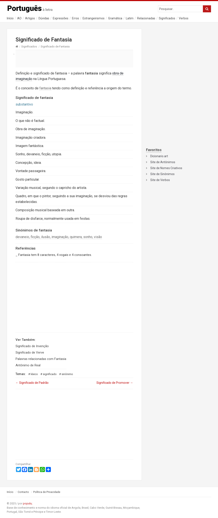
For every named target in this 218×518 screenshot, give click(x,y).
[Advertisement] (74, 58)
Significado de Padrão (32, 382)
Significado (50, 374)
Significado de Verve (30, 352)
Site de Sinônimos (162, 174)
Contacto (23, 492)
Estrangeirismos (94, 18)
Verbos (183, 18)
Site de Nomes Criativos (166, 168)
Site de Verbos (160, 180)
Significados (167, 18)
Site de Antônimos (162, 162)
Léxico (34, 374)
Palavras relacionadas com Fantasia (41, 359)
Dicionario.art (159, 156)
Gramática (115, 18)
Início (10, 18)
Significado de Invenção (32, 346)
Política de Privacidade (46, 492)
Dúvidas (44, 18)
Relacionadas (146, 18)
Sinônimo (67, 374)
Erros (75, 18)
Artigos (30, 18)
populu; (27, 503)
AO (19, 18)
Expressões (60, 18)
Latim (129, 18)
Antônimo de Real (28, 365)
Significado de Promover (114, 382)
